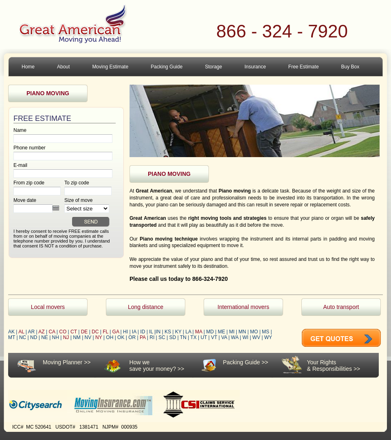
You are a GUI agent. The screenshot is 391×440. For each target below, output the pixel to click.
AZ (41, 332)
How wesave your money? (153, 365)
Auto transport (341, 307)
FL (105, 332)
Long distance (145, 307)
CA (51, 332)
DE (84, 332)
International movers (243, 307)
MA (198, 332)
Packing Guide (241, 362)
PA (142, 337)
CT (73, 332)
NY (98, 337)
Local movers (48, 307)
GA (115, 332)
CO (62, 332)
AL (21, 332)
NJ (66, 337)
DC (95, 332)
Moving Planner (62, 362)
